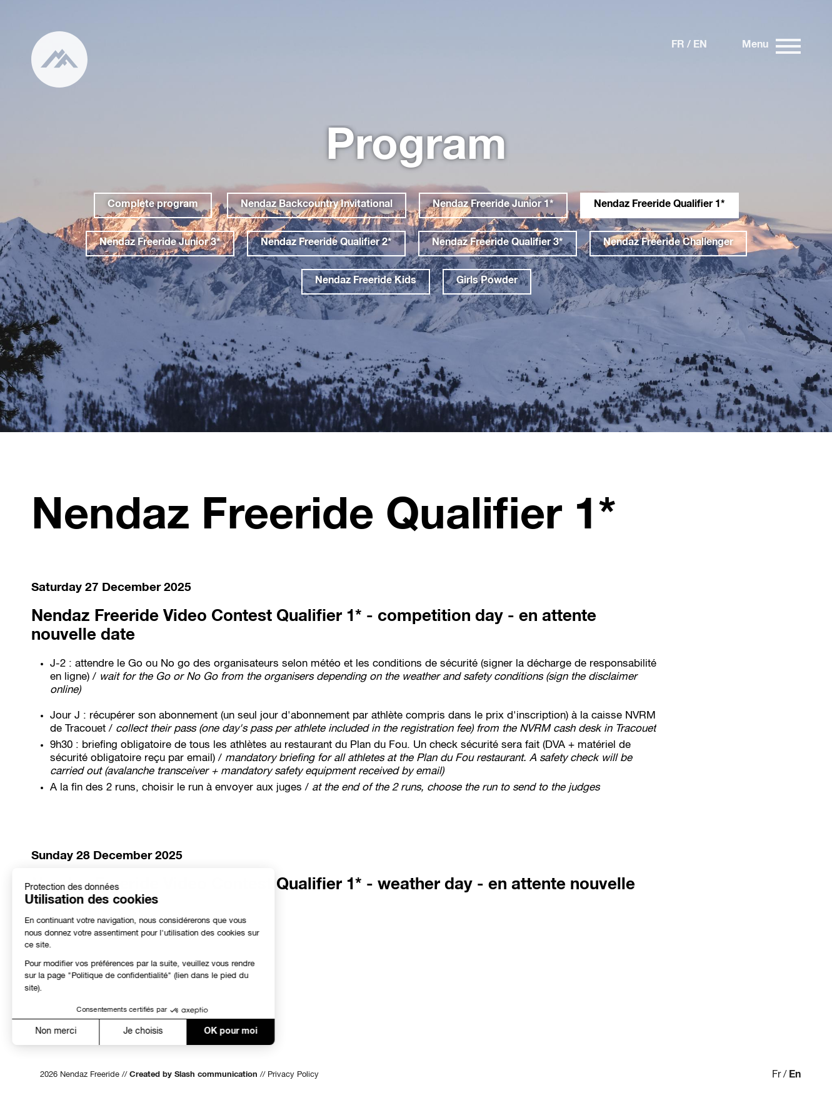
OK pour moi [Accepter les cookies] (197, 1031)
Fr (677, 46)
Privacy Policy (293, 1075)
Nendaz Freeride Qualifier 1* (659, 205)
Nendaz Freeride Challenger (668, 243)
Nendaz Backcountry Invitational (317, 205)
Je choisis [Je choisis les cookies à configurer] (109, 1031)
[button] (26, 1074)
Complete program (153, 205)
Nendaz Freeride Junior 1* (493, 205)
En (700, 46)
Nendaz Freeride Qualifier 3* (497, 243)
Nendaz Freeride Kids (365, 281)
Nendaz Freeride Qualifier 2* (326, 243)
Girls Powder (487, 281)
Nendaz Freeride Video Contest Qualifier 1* (196, 617)
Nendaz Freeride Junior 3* (160, 243)
